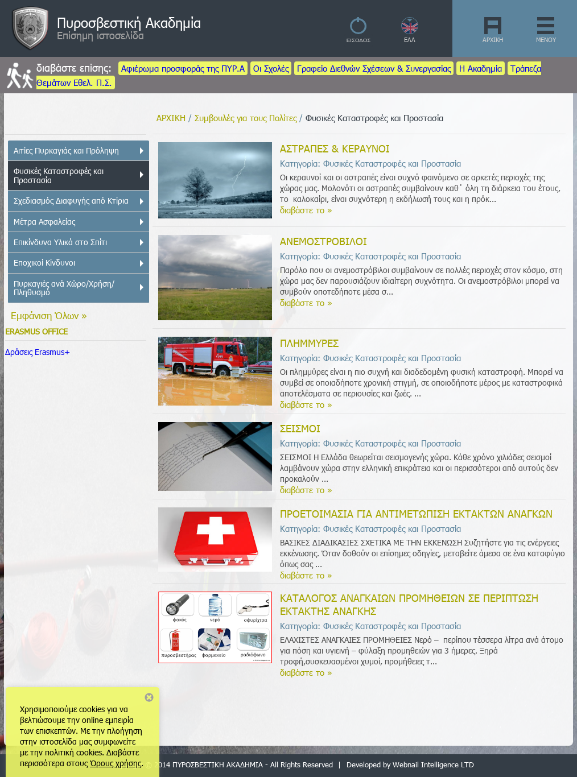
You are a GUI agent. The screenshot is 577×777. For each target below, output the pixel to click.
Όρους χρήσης (115, 763)
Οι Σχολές (270, 68)
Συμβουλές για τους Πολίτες (245, 117)
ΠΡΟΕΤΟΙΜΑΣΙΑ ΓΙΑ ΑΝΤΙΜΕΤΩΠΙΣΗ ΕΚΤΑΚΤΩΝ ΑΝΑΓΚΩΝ (416, 513)
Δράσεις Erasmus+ (37, 351)
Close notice (149, 697)
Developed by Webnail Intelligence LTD (410, 764)
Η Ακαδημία (480, 68)
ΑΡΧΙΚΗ (493, 39)
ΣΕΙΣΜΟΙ (300, 428)
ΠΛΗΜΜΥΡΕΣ (309, 342)
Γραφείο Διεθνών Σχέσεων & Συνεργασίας (374, 68)
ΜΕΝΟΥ (546, 39)
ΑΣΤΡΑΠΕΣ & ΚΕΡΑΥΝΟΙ (335, 148)
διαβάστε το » (306, 210)
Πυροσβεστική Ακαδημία (129, 22)
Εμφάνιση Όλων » (49, 315)
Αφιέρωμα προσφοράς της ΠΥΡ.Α (183, 68)
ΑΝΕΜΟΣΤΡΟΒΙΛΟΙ (323, 240)
